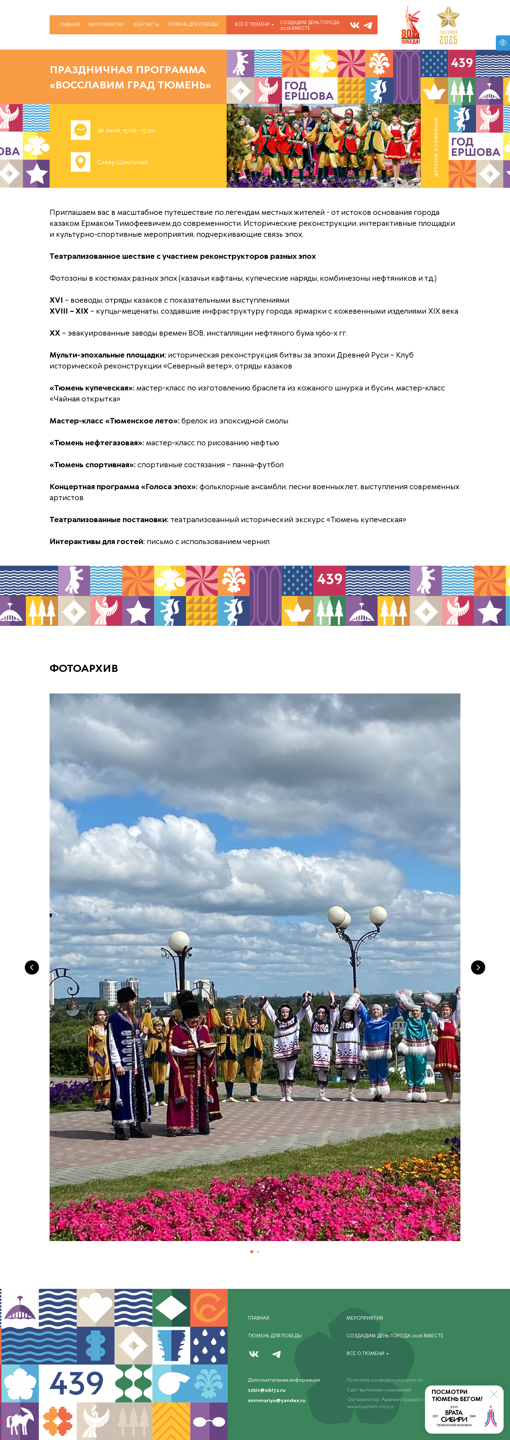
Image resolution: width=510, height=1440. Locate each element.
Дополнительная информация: (284, 1380)
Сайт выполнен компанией (379, 1390)
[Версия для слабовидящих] (503, 43)
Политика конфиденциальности (385, 1380)
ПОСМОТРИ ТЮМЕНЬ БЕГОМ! (457, 1395)
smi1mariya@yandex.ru (277, 1401)
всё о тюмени (252, 25)
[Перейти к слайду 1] (251, 1251)
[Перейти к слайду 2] (258, 1251)
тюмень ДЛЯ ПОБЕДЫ (275, 1336)
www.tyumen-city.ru (370, 1407)
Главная (70, 25)
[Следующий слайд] (478, 967)
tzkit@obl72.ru (266, 1390)
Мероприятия (106, 25)
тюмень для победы (192, 25)
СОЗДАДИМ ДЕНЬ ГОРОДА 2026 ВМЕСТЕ (310, 26)
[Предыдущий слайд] (32, 967)
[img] (368, 25)
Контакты (146, 25)
